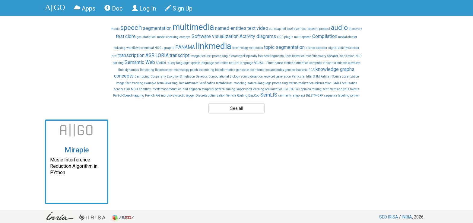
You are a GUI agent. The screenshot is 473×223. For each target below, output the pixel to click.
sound (245, 76)
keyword (269, 76)
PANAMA (185, 47)
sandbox (145, 89)
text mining (206, 70)
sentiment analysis (335, 89)
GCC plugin (285, 37)
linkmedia (213, 46)
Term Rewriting (167, 83)
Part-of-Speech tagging (128, 95)
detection (256, 76)
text (251, 28)
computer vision (321, 63)
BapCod (253, 95)
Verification (207, 83)
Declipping (142, 76)
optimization (274, 89)
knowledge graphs (335, 69)
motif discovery (316, 56)
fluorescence (164, 70)
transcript (179, 55)
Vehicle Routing (236, 95)
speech (131, 27)
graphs (169, 47)
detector (321, 47)
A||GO (55, 7)
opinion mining (311, 89)
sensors (119, 89)
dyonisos (300, 28)
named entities (230, 28)
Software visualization (215, 36)
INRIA (407, 217)
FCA (312, 70)
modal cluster (347, 37)
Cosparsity (158, 76)
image (120, 83)
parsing (118, 63)
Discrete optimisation (210, 95)
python (355, 95)
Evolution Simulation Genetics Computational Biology (203, 76)
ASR (149, 55)
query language (178, 63)
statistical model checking (160, 37)
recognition (198, 56)
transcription (131, 55)
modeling (239, 83)
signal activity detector (343, 47)
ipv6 (290, 28)
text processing (217, 56)
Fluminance (274, 63)
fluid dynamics (128, 70)
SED (383, 217)
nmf (185, 89)
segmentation (157, 28)
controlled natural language (234, 63)
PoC (297, 89)
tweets (354, 89)
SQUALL (259, 63)
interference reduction (167, 89)
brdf (114, 56)
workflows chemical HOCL (144, 47)
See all (236, 108)
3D (128, 89)
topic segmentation (284, 47)
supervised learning (250, 89)
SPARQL (161, 63)
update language (202, 63)
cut (271, 28)
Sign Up (178, 8)
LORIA (162, 55)
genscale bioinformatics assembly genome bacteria (272, 70)
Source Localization (345, 76)
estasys (185, 37)
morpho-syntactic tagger (178, 95)
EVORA (289, 89)
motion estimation (296, 63)
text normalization (301, 83)
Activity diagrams (258, 36)
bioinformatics (225, 70)
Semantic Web (140, 62)
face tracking (134, 83)
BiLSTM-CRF (314, 95)
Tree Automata (188, 83)
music (115, 28)
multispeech (302, 37)
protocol (324, 28)
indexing (119, 47)
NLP (358, 56)
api (302, 95)
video (262, 28)
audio (339, 27)
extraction (256, 47)
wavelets (354, 63)
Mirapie (77, 150)
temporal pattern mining (218, 89)
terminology (240, 47)
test (120, 36)
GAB (335, 83)
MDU (134, 89)
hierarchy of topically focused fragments (256, 56)
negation (195, 89)
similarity (285, 95)
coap (277, 28)
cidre (130, 36)
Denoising (147, 70)
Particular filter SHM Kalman (311, 76)
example (150, 83)
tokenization (323, 83)
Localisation (348, 83)
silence (311, 47)
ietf (284, 28)
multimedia (193, 27)
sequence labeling (336, 95)
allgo (296, 95)
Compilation (324, 36)
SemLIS (268, 95)
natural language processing (267, 83)
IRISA (393, 217)
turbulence (339, 63)
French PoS (152, 95)
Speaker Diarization (340, 56)
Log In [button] (144, 8)
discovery (355, 28)
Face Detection (295, 56)
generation (283, 76)
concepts (124, 76)
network (312, 28)
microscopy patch (185, 70)
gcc (139, 37)
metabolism (224, 83)
